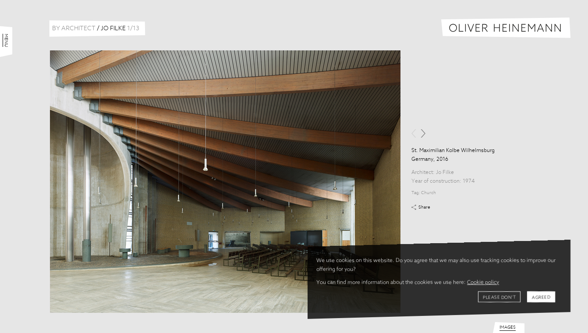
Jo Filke (445, 172)
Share (424, 207)
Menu (6, 40)
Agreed (541, 297)
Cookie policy (483, 282)
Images (507, 327)
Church (428, 193)
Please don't (499, 297)
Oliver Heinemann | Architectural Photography (505, 28)
